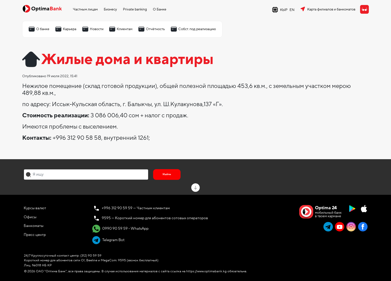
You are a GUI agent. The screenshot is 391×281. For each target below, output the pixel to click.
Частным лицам (85, 9)
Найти (167, 174)
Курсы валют (35, 208)
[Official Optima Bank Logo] (42, 8)
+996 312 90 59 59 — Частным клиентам (136, 208)
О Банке (159, 9)
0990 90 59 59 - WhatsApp (120, 229)
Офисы (30, 216)
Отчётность (155, 29)
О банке (42, 29)
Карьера (69, 29)
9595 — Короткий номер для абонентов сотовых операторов (155, 217)
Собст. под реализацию (197, 29)
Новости (96, 29)
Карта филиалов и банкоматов (331, 9)
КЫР (284, 9)
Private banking (135, 9)
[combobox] (86, 174)
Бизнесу (110, 9)
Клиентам (124, 29)
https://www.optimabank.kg (206, 271)
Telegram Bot (108, 240)
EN (292, 9)
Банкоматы (33, 225)
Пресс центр (35, 234)
